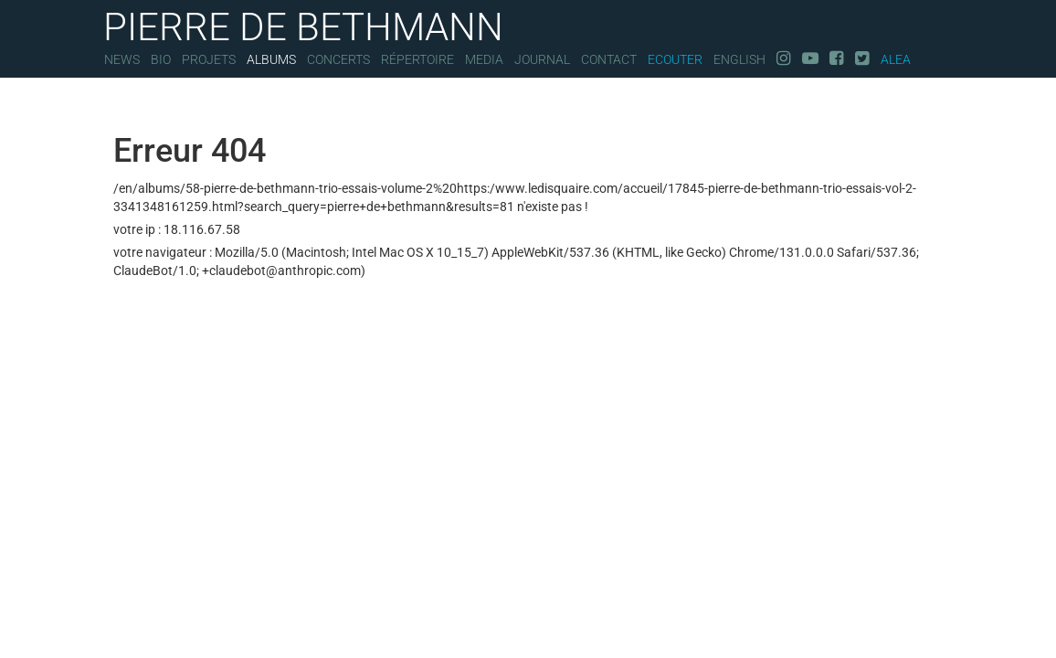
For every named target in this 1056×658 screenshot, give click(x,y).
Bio (161, 59)
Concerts (338, 59)
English (739, 59)
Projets (209, 59)
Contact (609, 59)
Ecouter (675, 59)
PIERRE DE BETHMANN (303, 25)
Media (484, 59)
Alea (896, 59)
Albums (271, 59)
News (122, 59)
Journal (542, 59)
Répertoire (417, 59)
